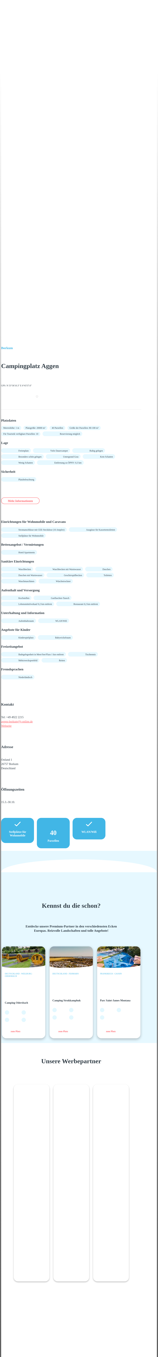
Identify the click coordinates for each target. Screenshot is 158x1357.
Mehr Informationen (23, 501)
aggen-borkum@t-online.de (17, 721)
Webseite (6, 726)
